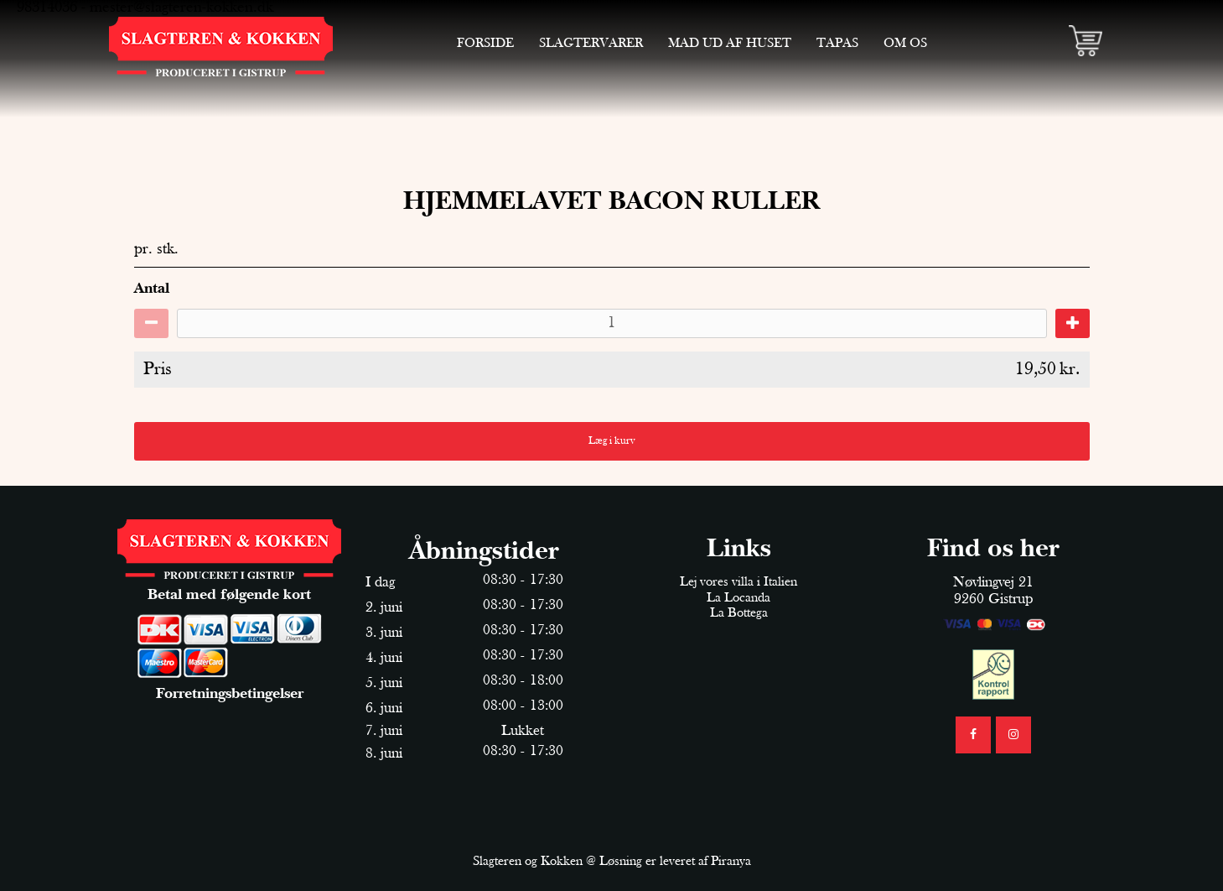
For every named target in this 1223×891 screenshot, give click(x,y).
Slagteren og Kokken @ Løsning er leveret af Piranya (612, 861)
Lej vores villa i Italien (738, 582)
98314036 (47, 8)
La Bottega (739, 613)
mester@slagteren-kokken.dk (181, 8)
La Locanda (738, 598)
